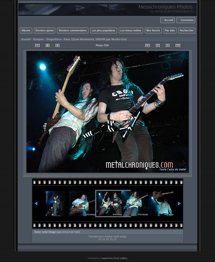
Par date (170, 30)
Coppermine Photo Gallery (113, 258)
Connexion (187, 20)
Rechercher (187, 30)
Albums (26, 30)
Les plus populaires (103, 30)
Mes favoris (153, 30)
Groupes (38, 39)
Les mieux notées (131, 30)
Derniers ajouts (44, 30)
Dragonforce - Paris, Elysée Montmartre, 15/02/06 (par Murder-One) (87, 39)
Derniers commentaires (72, 30)
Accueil (168, 20)
